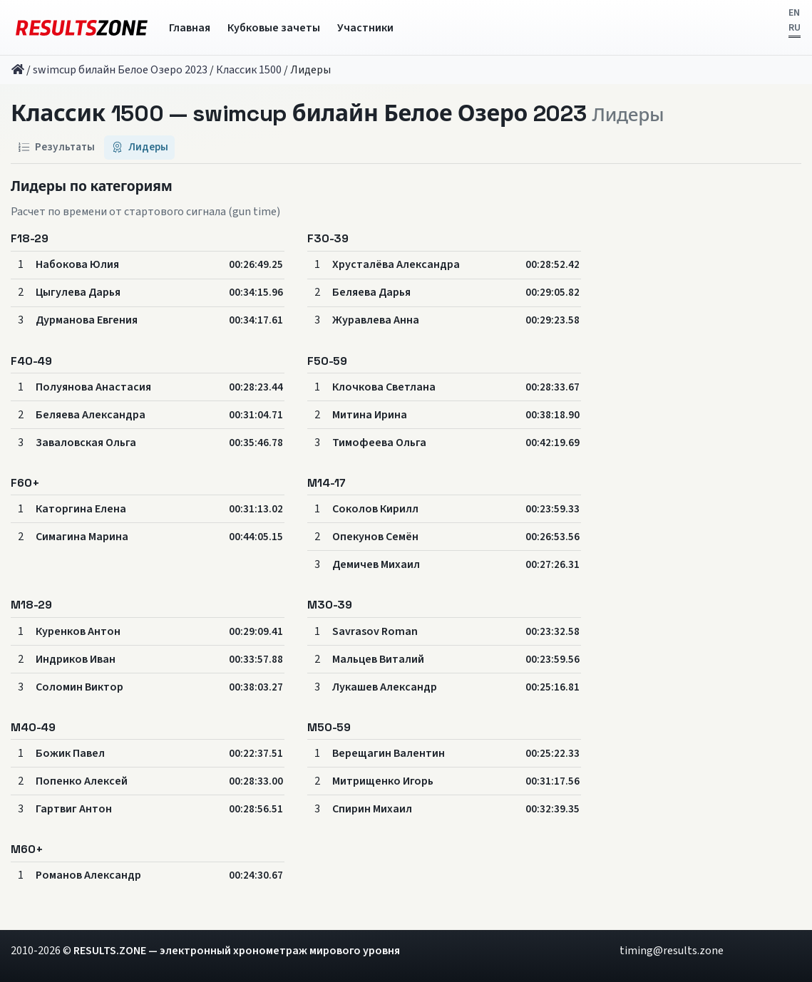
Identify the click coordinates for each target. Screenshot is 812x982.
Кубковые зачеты (273, 28)
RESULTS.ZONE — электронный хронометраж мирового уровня (236, 950)
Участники (365, 28)
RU (794, 28)
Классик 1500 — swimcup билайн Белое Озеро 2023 (299, 114)
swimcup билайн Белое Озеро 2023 (120, 70)
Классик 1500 (249, 70)
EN (794, 13)
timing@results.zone (672, 950)
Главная (189, 28)
